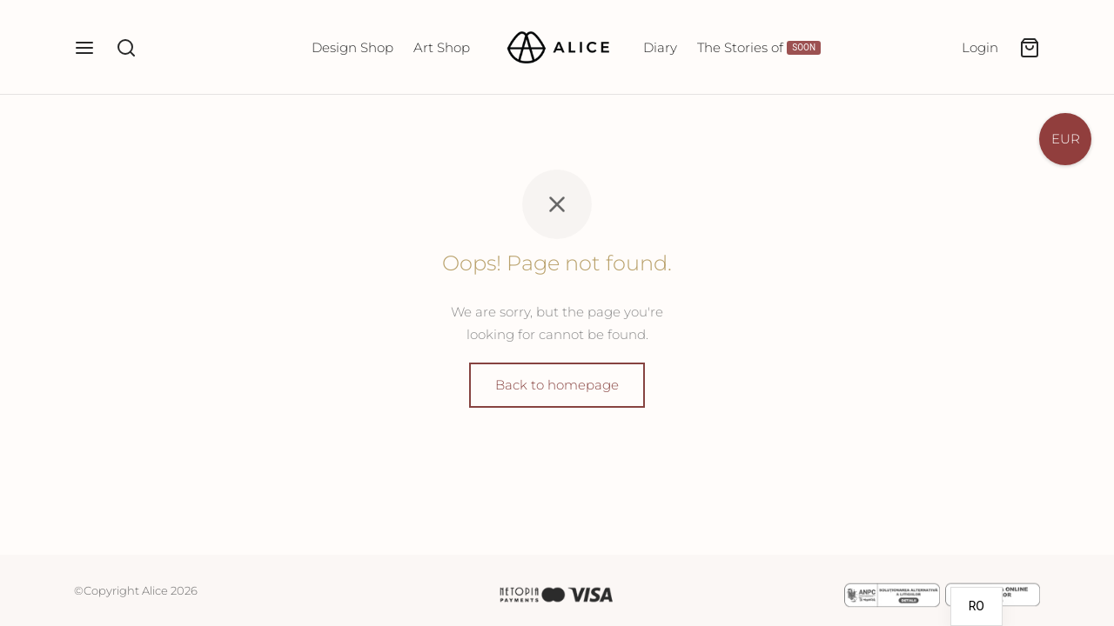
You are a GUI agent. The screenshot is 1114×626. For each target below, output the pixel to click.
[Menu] (84, 47)
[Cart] (1029, 47)
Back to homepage (557, 384)
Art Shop (441, 47)
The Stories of (759, 47)
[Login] (980, 48)
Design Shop (352, 47)
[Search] (126, 47)
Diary (660, 47)
